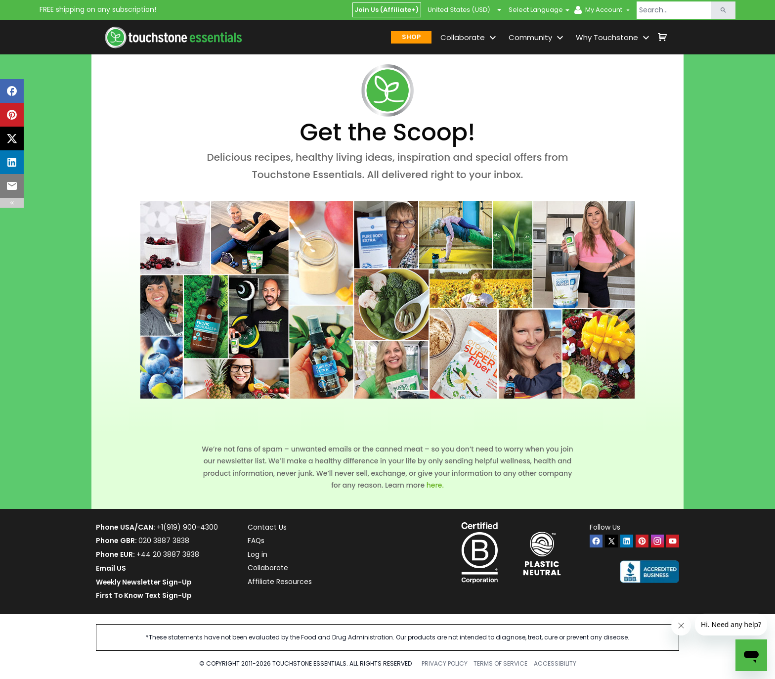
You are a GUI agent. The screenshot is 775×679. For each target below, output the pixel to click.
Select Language (536, 9)
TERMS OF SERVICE (500, 663)
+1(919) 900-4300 (187, 527)
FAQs (256, 540)
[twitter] (611, 541)
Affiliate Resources (280, 582)
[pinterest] (642, 541)
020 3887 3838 (163, 540)
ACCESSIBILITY (555, 663)
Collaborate (268, 568)
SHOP (411, 37)
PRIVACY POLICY (445, 663)
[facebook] (596, 541)
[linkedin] (626, 541)
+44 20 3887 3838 (167, 554)
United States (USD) (465, 9)
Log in (257, 554)
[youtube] (672, 541)
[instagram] (657, 541)
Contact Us (267, 527)
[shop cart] (662, 37)
